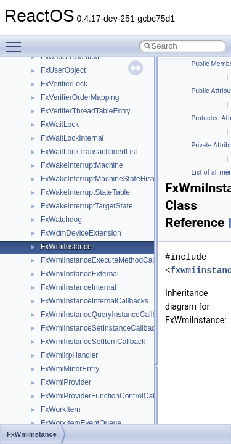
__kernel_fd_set (67, 238)
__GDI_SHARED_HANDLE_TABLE (99, 102)
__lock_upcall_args (72, 319)
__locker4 (57, 333)
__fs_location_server (75, 75)
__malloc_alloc (65, 346)
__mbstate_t (61, 360)
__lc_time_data (66, 265)
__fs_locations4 (66, 88)
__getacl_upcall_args (75, 129)
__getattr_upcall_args (76, 143)
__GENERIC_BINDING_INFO (90, 116)
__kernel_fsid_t (66, 251)
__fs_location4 (64, 61)
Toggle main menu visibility (16, 41)
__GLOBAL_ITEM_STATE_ (86, 183)
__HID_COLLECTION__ (81, 197)
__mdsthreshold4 (69, 373)
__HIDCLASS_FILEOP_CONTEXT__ (102, 211)
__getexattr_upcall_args (80, 156)
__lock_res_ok (64, 306)
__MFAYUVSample (72, 387)
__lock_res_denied (72, 292)
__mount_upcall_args (76, 414)
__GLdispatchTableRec (79, 170)
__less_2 (55, 278)
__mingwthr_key (67, 401)
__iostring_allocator (73, 224)
